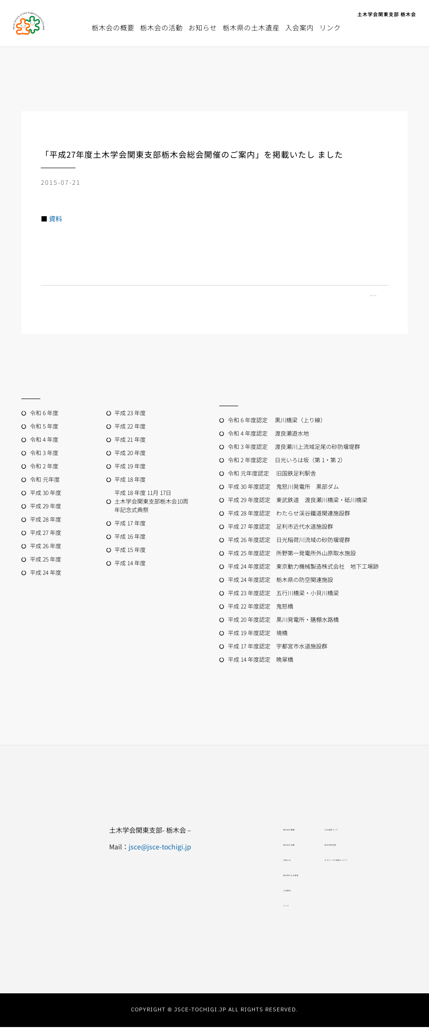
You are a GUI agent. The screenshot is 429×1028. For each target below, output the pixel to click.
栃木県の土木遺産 (251, 27)
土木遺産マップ (339, 831)
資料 (55, 218)
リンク (330, 27)
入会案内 (299, 27)
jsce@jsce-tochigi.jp (107, 847)
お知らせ (202, 27)
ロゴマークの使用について (357, 861)
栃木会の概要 (113, 27)
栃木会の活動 (161, 27)
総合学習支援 (335, 846)
